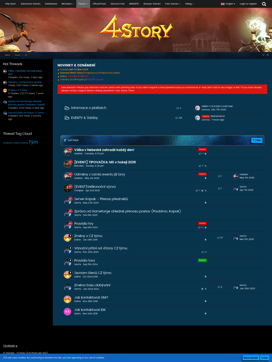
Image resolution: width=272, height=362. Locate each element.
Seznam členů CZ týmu (92, 273)
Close (264, 358)
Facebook (7, 143)
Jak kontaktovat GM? (91, 297)
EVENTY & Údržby (84, 118)
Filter (256, 140)
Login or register (248, 4)
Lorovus (206, 110)
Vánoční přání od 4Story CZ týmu (26, 113)
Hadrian (78, 154)
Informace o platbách (88, 108)
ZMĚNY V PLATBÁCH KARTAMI (217, 106)
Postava (16, 143)
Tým (33, 142)
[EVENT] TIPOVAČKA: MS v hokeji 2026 (105, 162)
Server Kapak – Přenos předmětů (101, 199)
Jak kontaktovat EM (89, 310)
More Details (251, 358)
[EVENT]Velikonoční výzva (95, 186)
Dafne (77, 240)
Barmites (79, 166)
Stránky (24, 143)
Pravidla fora (84, 260)
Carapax (78, 190)
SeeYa (243, 187)
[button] (109, 4)
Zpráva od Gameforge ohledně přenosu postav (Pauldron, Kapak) (127, 211)
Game (202, 149)
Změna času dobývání (92, 285)
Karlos (77, 314)
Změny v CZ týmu (17, 90)
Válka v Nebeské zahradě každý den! (104, 150)
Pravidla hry (83, 223)
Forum (202, 260)
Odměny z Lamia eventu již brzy (25, 82)
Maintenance (218, 116)
